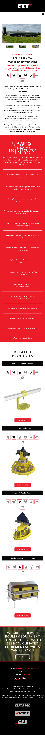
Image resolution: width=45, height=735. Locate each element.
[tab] (10, 46)
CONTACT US (22, 658)
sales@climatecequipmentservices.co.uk (27, 668)
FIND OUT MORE (22, 422)
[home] (22, 6)
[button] (43, 14)
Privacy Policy (22, 671)
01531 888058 (26, 674)
